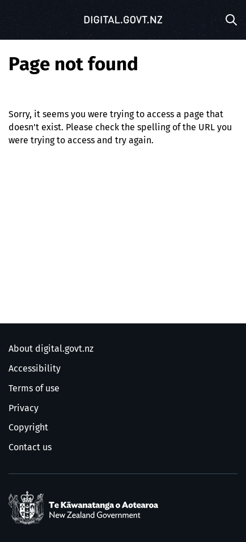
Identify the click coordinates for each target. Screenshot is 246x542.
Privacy (24, 408)
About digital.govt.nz (51, 348)
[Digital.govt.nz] (123, 20)
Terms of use (34, 388)
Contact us (30, 447)
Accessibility (35, 368)
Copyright (28, 427)
